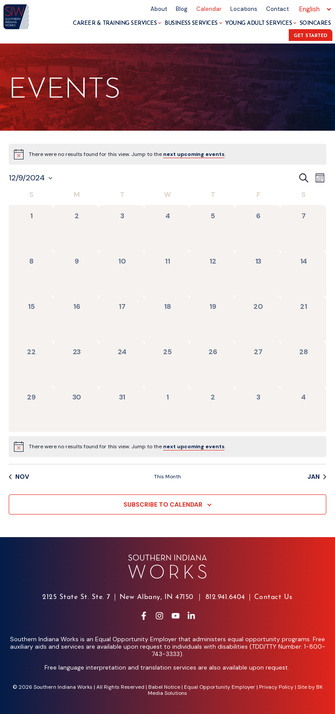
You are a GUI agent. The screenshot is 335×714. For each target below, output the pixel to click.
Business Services (193, 23)
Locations (243, 9)
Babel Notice (164, 687)
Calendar (209, 9)
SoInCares (315, 23)
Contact (277, 9)
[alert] (127, 154)
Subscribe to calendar (162, 504)
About (158, 9)
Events (65, 90)
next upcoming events (194, 154)
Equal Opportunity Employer (219, 687)
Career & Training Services (117, 23)
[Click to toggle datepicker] (30, 178)
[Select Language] (313, 9)
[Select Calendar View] (320, 178)
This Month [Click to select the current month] (167, 476)
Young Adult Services (261, 23)
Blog (182, 9)
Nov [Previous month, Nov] (19, 477)
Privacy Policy (276, 687)
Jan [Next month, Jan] (317, 477)
